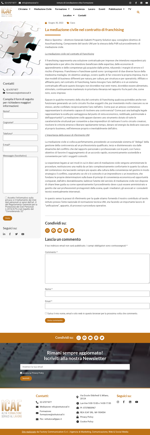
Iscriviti (26, 378)
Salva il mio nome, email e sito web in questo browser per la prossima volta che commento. (92, 313)
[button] (138, 12)
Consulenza (79, 9)
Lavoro (91, 9)
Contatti (82, 15)
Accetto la (25, 373)
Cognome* (20, 124)
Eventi (102, 9)
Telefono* (20, 136)
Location (68, 15)
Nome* (20, 113)
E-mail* (20, 147)
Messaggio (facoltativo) (20, 174)
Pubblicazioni (117, 9)
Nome (48, 289)
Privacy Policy (38, 373)
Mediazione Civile (43, 9)
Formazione (62, 9)
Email (48, 301)
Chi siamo (24, 9)
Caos (72, 23)
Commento (51, 252)
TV (129, 9)
